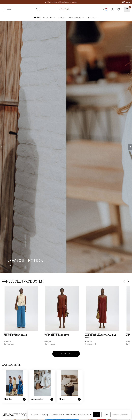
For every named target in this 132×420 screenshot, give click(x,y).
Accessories (75, 18)
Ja (97, 414)
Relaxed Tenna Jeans (15, 335)
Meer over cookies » (120, 415)
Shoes (61, 18)
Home (37, 18)
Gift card (126, 2)
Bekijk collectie (66, 354)
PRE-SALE (91, 18)
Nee (106, 414)
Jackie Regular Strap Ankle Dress (100, 336)
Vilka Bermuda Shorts (56, 335)
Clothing (48, 18)
